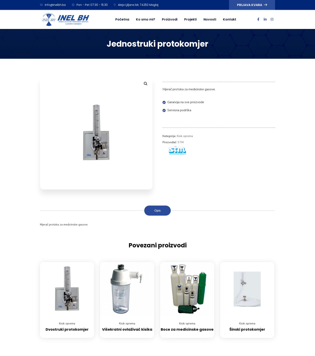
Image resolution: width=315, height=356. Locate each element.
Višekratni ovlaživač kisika (127, 329)
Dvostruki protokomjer (67, 329)
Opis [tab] (157, 211)
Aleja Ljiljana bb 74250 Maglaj (136, 5)
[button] (145, 83)
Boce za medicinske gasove (187, 329)
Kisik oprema (185, 136)
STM (181, 142)
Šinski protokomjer (247, 329)
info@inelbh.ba (53, 5)
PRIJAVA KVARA (252, 5)
